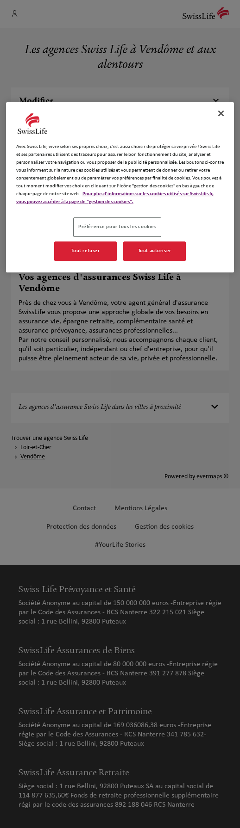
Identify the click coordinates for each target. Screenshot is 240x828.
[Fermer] (221, 113)
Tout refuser (85, 250)
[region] (120, 187)
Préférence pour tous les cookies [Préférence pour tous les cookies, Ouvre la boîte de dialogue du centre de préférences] (117, 226)
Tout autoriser (154, 250)
